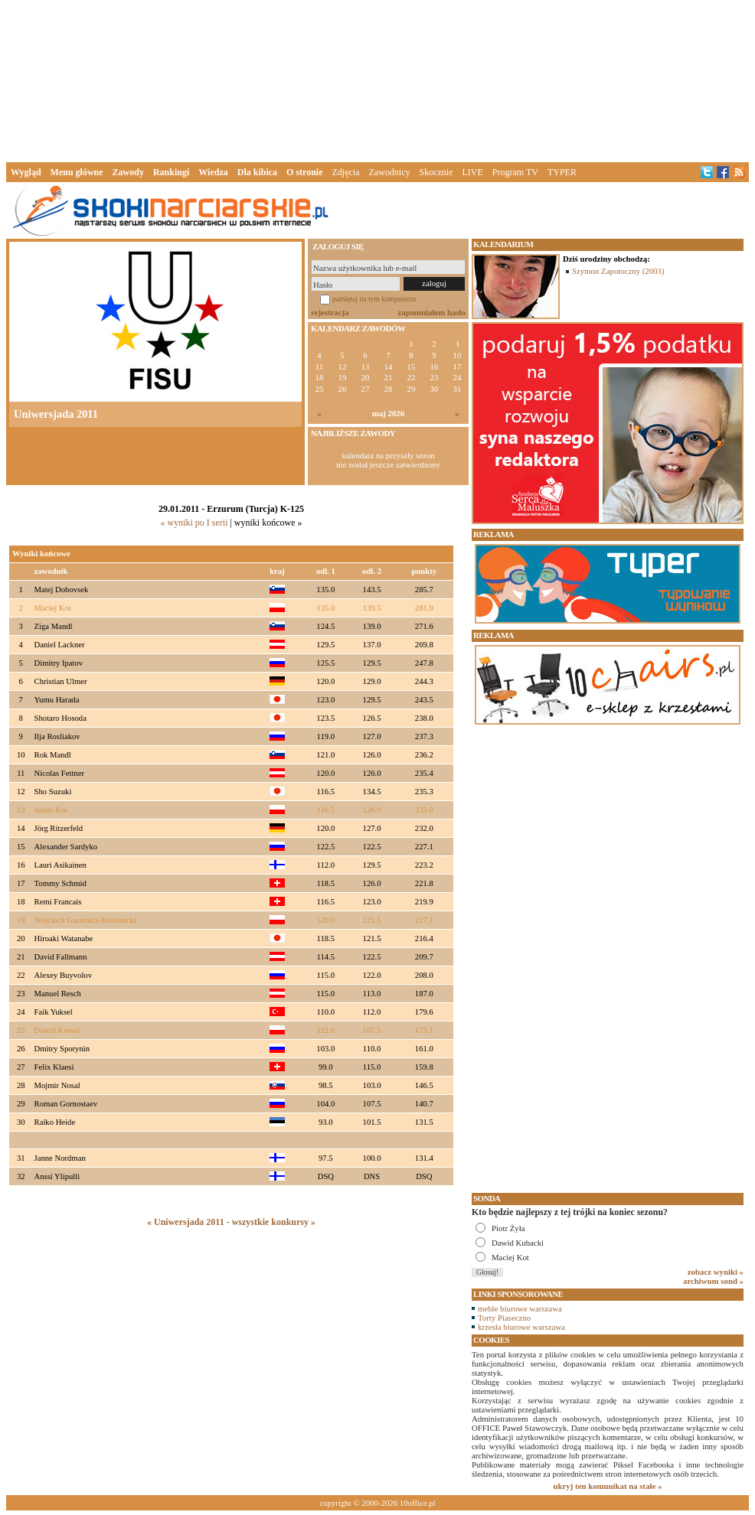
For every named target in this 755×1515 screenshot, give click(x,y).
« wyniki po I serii (193, 522)
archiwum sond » (713, 1280)
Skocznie (436, 172)
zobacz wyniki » (716, 1271)
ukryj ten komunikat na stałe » (608, 1486)
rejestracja (330, 312)
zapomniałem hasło (432, 312)
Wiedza (212, 172)
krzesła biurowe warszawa (521, 1326)
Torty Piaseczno (504, 1317)
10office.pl (418, 1502)
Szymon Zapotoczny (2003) (618, 270)
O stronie (304, 172)
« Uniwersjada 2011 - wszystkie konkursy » (231, 1222)
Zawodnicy (389, 172)
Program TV (515, 172)
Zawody (128, 172)
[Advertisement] (377, 79)
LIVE (472, 172)
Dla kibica (257, 172)
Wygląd (26, 172)
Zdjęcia (346, 172)
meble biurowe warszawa (520, 1308)
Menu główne (77, 172)
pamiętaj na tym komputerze (374, 299)
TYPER (562, 172)
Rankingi (171, 172)
